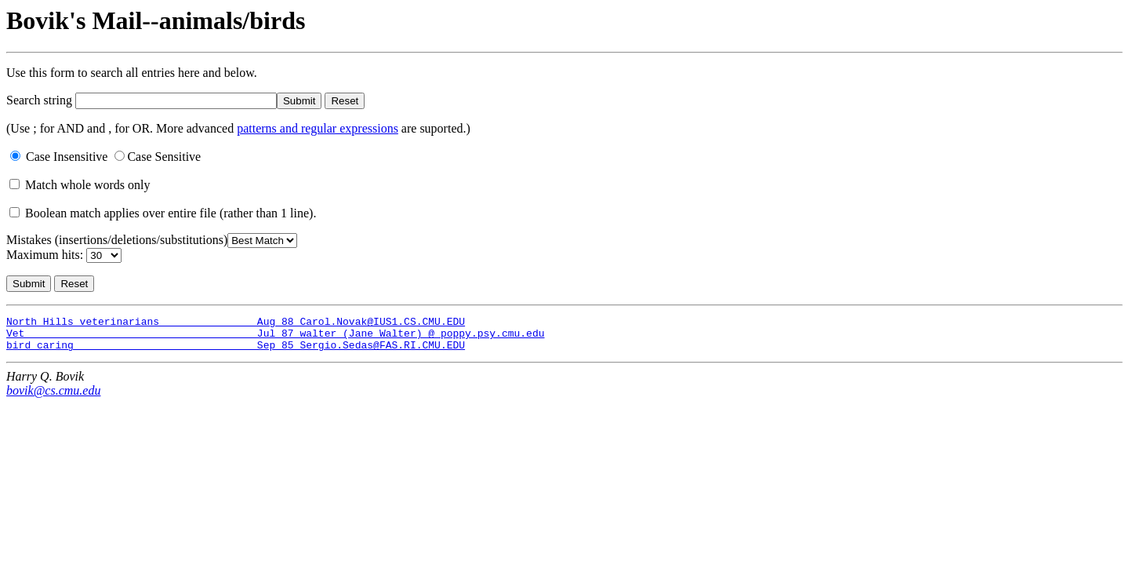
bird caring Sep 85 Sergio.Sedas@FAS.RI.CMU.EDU (235, 351)
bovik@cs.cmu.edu (53, 397)
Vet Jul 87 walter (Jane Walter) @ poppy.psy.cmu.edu (275, 337)
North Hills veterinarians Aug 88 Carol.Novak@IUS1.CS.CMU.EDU (235, 323)
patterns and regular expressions (317, 128)
